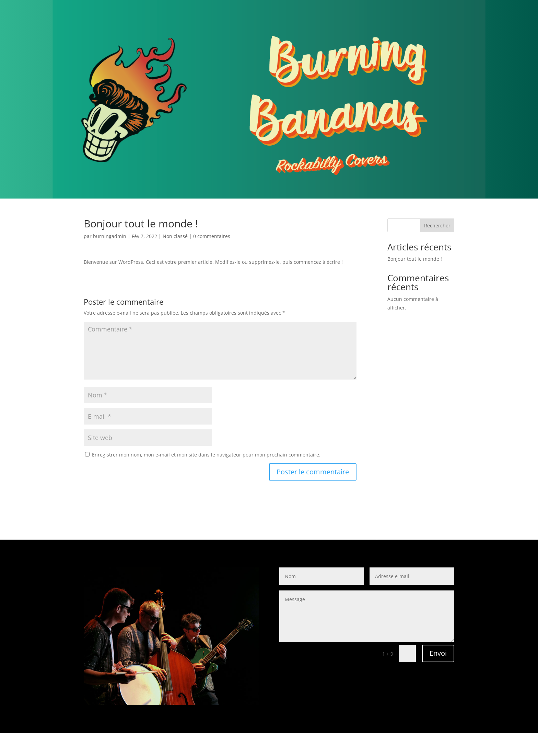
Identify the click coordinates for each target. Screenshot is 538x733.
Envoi (438, 653)
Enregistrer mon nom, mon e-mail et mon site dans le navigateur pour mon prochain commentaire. (206, 454)
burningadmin (109, 236)
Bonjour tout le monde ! (414, 259)
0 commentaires (211, 236)
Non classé (175, 236)
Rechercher (437, 225)
